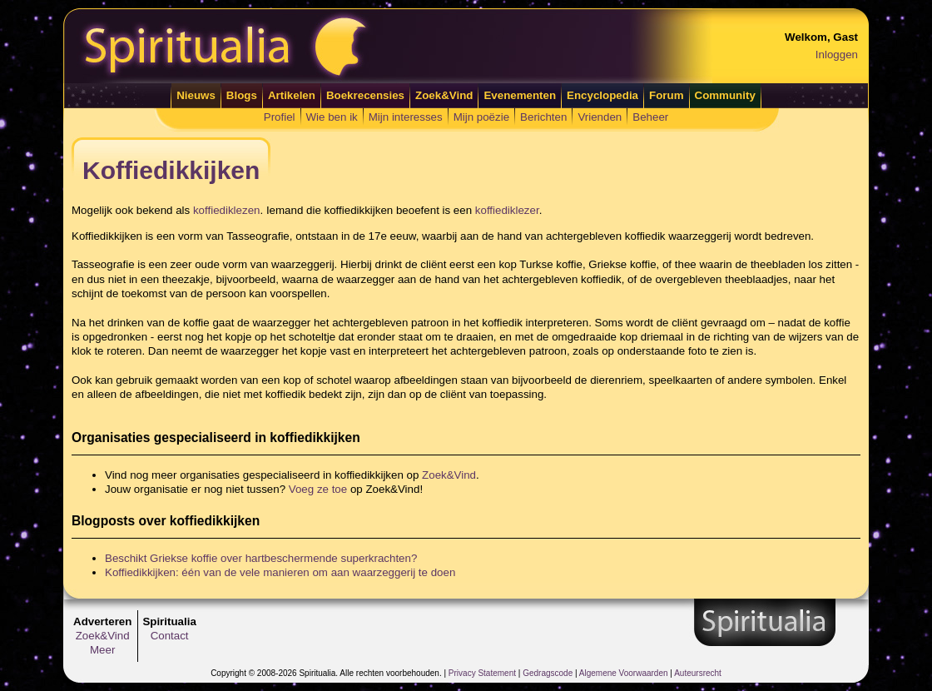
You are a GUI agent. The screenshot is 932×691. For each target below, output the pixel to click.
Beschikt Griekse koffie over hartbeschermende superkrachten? (261, 558)
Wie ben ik (332, 117)
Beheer (650, 117)
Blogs (241, 95)
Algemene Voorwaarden (623, 673)
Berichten (543, 117)
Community (725, 95)
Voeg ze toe (318, 489)
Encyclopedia (602, 95)
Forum (666, 95)
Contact (170, 635)
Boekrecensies (365, 95)
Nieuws (196, 95)
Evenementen (519, 95)
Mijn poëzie (481, 117)
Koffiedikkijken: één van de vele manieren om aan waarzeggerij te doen (280, 572)
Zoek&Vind (444, 95)
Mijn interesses (406, 117)
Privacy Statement (482, 673)
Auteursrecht (697, 673)
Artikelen (291, 95)
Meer (102, 650)
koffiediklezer (507, 210)
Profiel (279, 117)
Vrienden (600, 117)
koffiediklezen (226, 210)
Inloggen (837, 54)
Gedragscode (548, 673)
